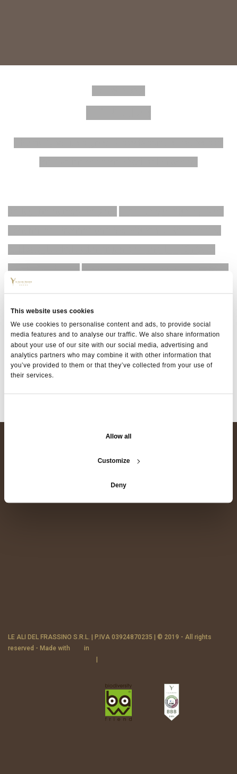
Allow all (119, 437)
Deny (118, 485)
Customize (119, 461)
